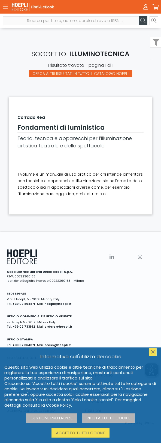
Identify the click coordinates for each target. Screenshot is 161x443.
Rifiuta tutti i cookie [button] (108, 418)
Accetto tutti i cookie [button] (80, 433)
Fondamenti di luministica (61, 127)
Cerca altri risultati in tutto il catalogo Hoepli (80, 73)
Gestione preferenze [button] (51, 418)
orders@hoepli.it (58, 326)
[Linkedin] (112, 257)
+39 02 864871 (24, 304)
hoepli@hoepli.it (58, 304)
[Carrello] (155, 7)
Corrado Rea (31, 117)
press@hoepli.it (57, 345)
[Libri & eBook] (71, 7)
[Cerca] (143, 20)
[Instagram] (140, 257)
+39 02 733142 (24, 326)
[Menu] (5, 7)
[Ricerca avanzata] (154, 20)
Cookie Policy (58, 405)
